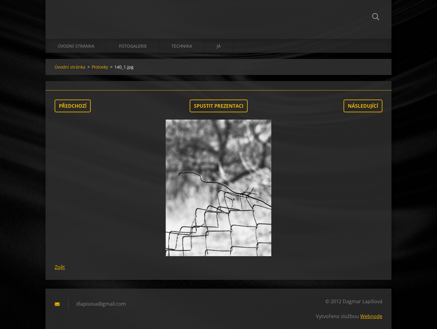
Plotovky (100, 67)
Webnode (371, 316)
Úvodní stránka (76, 46)
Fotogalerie (133, 46)
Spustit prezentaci (218, 106)
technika (181, 46)
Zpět (60, 267)
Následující (363, 106)
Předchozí (72, 106)
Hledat (375, 17)
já (219, 46)
